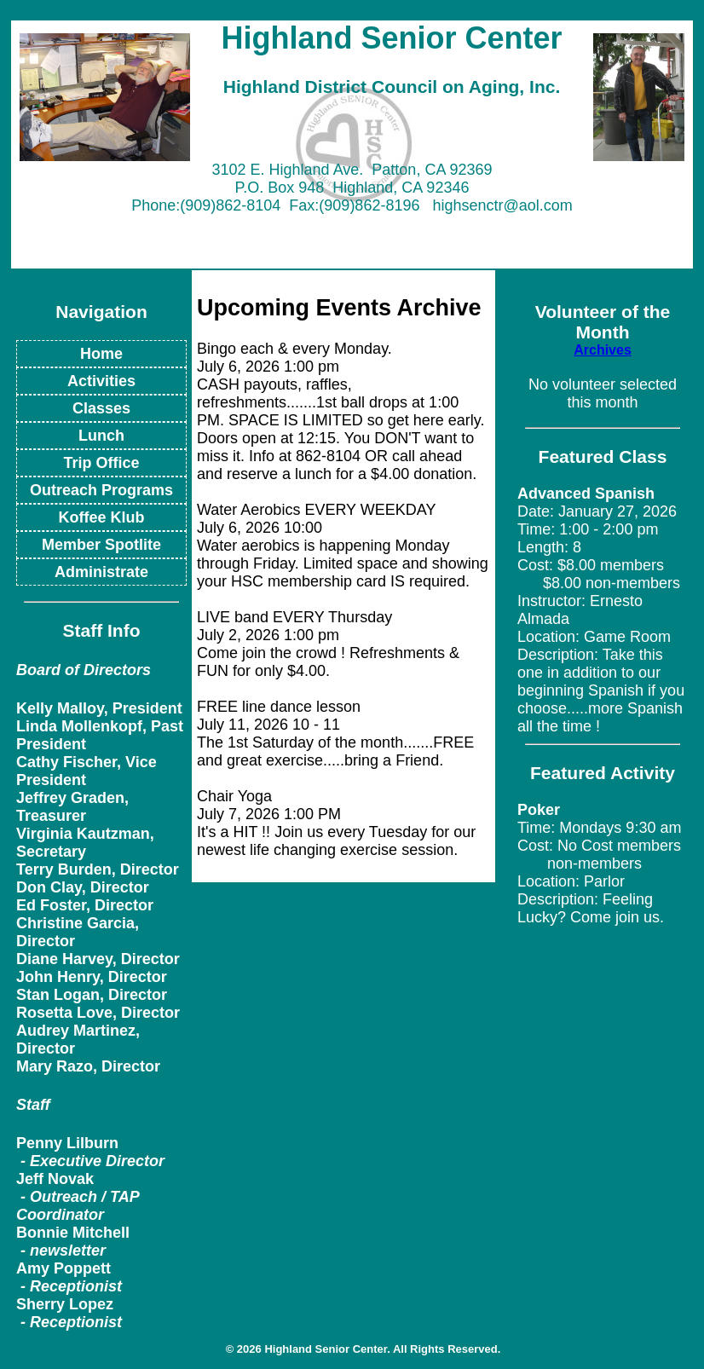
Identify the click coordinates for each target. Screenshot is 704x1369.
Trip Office (101, 462)
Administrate (101, 572)
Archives (603, 350)
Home (101, 353)
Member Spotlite (101, 544)
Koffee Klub (102, 517)
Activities (101, 381)
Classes (101, 408)
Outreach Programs (101, 490)
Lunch (101, 435)
